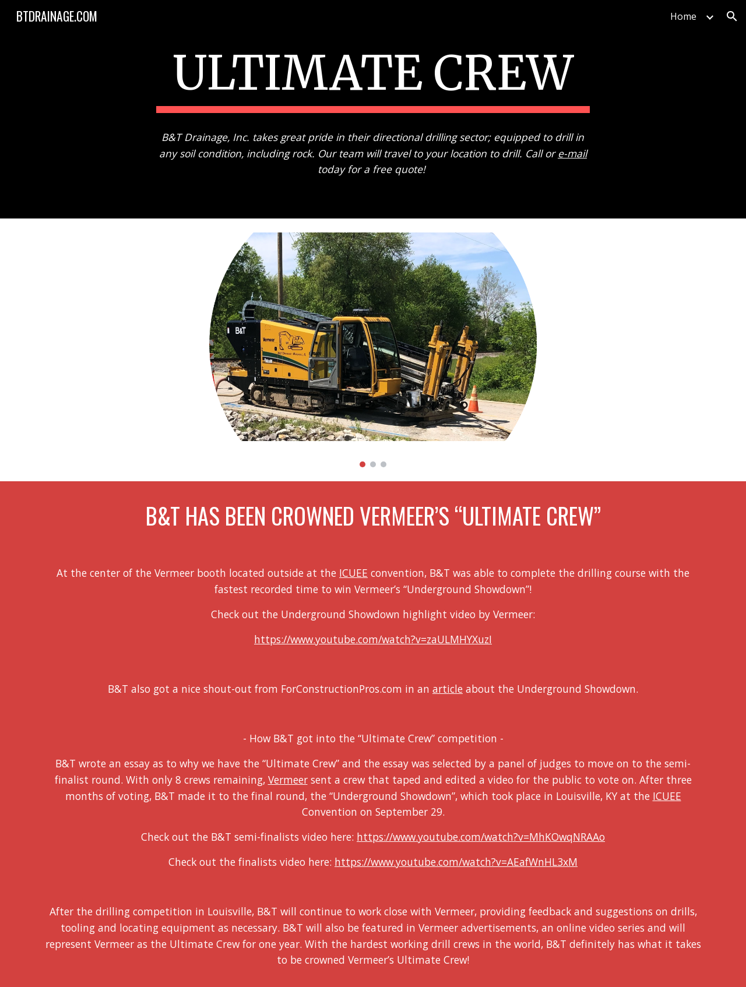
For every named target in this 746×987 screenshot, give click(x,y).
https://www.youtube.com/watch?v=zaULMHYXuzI (373, 639)
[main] (373, 77)
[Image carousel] (373, 349)
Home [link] (683, 16)
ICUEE (353, 573)
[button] (732, 16)
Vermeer (288, 780)
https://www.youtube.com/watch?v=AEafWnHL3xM (456, 862)
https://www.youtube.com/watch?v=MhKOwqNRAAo (481, 837)
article (447, 689)
